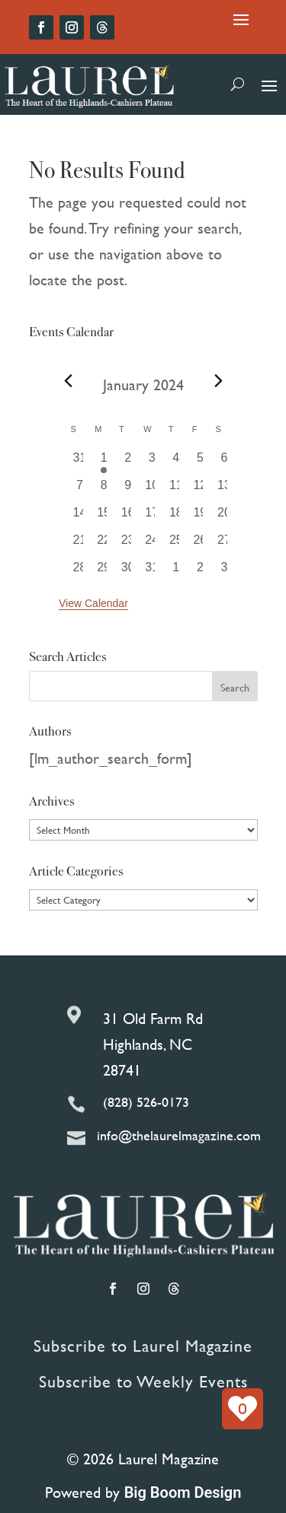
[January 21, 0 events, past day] (80, 544)
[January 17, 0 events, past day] (152, 517)
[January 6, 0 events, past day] (224, 462)
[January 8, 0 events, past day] (104, 490)
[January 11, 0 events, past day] (176, 490)
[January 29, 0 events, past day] (104, 572)
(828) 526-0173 (146, 1102)
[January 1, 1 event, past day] (104, 462)
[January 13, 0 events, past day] (224, 490)
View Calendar (93, 603)
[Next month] (218, 381)
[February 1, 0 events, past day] (176, 572)
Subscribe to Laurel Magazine (143, 1346)
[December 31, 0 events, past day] (80, 462)
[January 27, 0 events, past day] (224, 544)
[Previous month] (68, 381)
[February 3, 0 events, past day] (224, 572)
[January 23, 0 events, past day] (128, 544)
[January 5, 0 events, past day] (200, 462)
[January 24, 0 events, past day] (152, 544)
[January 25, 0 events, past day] (176, 544)
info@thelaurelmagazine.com (179, 1135)
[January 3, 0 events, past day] (152, 462)
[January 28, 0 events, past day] (80, 572)
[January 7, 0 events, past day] (80, 490)
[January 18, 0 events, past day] (176, 517)
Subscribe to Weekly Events (143, 1382)
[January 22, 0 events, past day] (104, 544)
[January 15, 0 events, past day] (104, 517)
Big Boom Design (183, 1492)
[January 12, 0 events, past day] (200, 490)
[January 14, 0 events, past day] (80, 517)
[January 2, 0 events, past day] (128, 462)
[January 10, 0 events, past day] (152, 490)
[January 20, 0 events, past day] (224, 517)
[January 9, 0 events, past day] (128, 490)
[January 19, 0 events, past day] (200, 517)
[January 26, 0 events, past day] (200, 544)
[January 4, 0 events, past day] (176, 462)
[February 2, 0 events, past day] (200, 572)
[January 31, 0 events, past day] (152, 572)
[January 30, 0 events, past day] (128, 572)
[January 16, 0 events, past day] (128, 517)
